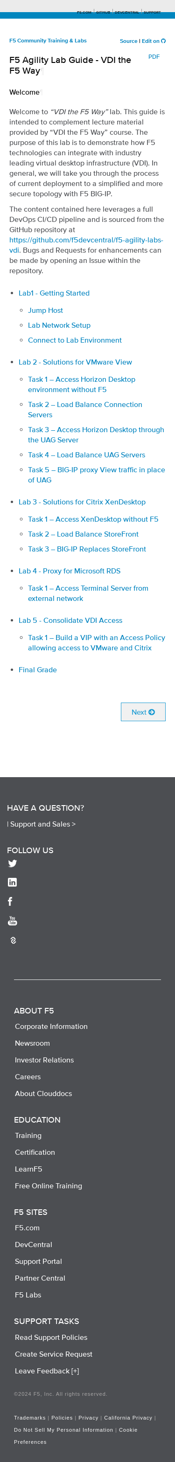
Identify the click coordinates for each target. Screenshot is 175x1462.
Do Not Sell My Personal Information (63, 1430)
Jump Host (45, 310)
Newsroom (32, 1043)
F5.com (84, 12)
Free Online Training (48, 1185)
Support (152, 12)
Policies (62, 1418)
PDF (154, 56)
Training (28, 1135)
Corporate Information (51, 1026)
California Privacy (128, 1418)
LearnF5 (28, 1169)
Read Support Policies (51, 1337)
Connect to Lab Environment (75, 340)
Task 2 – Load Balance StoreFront (83, 534)
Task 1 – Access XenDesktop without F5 (93, 519)
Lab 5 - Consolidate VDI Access (70, 620)
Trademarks (30, 1418)
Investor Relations (44, 1059)
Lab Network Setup (59, 325)
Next (143, 712)
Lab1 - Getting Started (54, 293)
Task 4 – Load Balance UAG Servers (86, 454)
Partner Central (40, 1278)
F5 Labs (28, 1294)
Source (129, 41)
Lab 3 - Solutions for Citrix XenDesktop (82, 501)
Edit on (154, 41)
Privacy (88, 1418)
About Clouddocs (43, 1093)
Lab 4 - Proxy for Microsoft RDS (69, 570)
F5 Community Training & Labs (48, 41)
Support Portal (38, 1261)
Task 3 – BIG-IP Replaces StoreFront (87, 549)
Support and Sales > (43, 824)
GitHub (103, 12)
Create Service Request (53, 1354)
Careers (28, 1076)
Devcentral (127, 12)
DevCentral (33, 1244)
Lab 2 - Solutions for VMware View (75, 362)
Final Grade (38, 669)
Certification (35, 1152)
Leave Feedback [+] (47, 1370)
